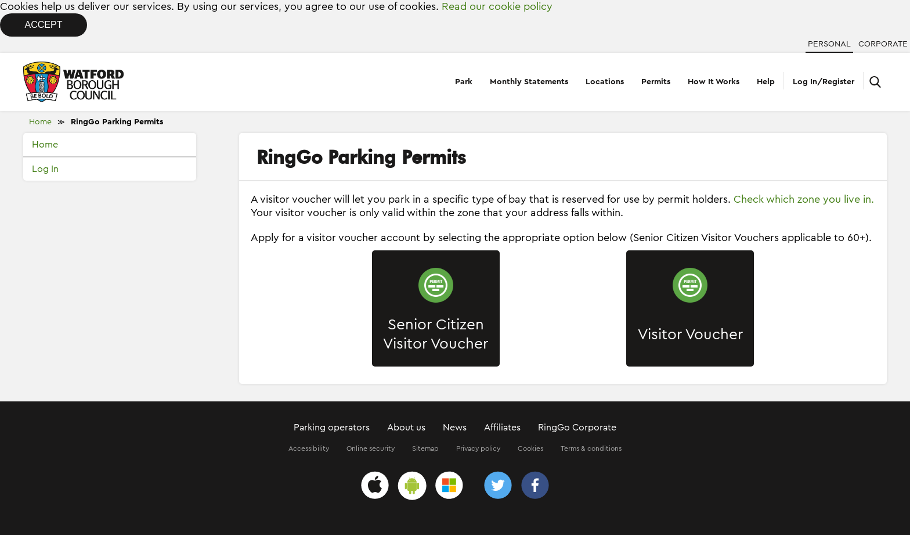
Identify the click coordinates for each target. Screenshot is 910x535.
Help (766, 82)
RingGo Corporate (577, 427)
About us (406, 427)
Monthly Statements (529, 82)
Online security (370, 448)
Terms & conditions (591, 448)
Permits (655, 82)
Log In (45, 169)
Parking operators (332, 427)
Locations (605, 82)
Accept (44, 25)
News (455, 427)
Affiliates (502, 427)
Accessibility (308, 448)
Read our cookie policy (497, 6)
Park (463, 82)
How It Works (713, 82)
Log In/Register (823, 82)
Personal (829, 44)
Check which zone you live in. (804, 199)
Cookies (530, 448)
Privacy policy (478, 448)
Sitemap (425, 448)
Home (40, 122)
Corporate (883, 44)
